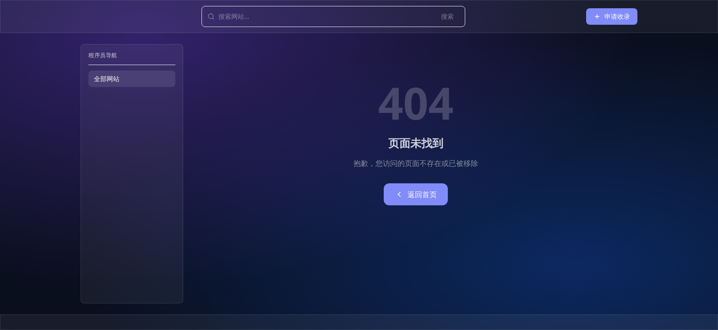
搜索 (447, 16)
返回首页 (416, 194)
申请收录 (611, 16)
